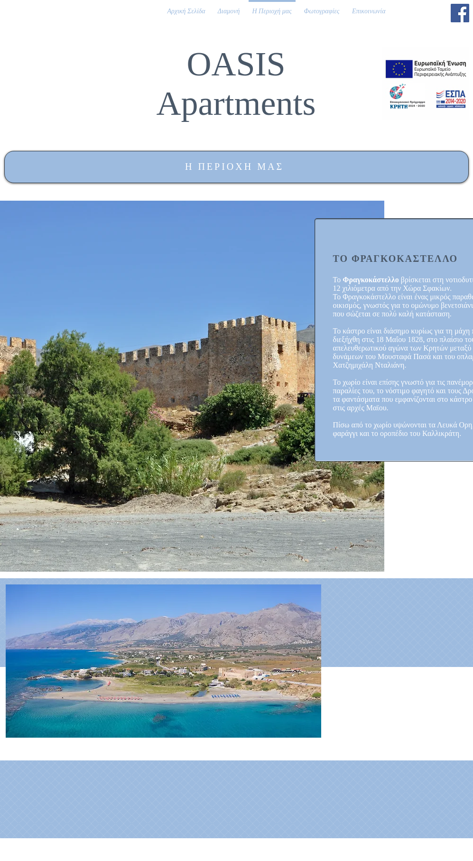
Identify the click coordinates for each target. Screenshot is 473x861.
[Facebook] (460, 13)
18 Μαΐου (391, 339)
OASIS (235, 64)
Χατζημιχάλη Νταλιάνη (369, 365)
